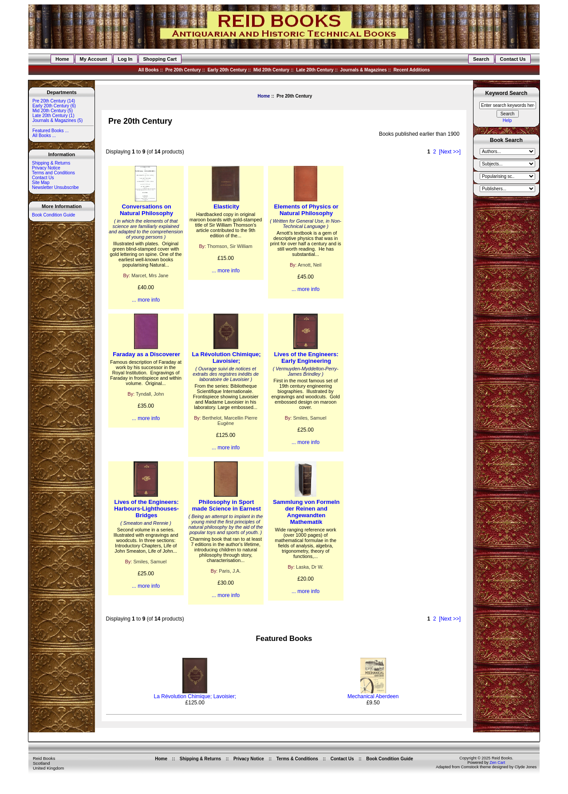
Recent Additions (412, 69)
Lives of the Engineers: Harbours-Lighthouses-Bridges (146, 509)
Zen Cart (497, 762)
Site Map (40, 182)
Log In (125, 59)
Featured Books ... (50, 130)
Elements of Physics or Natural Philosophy (306, 209)
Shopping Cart (160, 59)
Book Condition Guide (53, 214)
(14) (53, 100)
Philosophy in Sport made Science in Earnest (226, 505)
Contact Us (513, 59)
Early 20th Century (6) (54, 105)
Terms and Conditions (53, 172)
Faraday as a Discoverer (146, 354)
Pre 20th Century (183, 69)
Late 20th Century (314, 69)
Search (481, 59)
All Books (148, 69)
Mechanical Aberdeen (372, 696)
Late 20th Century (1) (53, 115)
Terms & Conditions (297, 758)
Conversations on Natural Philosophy (146, 209)
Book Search (506, 141)
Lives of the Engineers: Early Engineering (306, 357)
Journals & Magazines (363, 69)
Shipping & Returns (51, 163)
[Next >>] (450, 152)
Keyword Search (506, 93)
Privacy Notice (46, 167)
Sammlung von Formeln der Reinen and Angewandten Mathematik (306, 512)
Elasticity (226, 206)
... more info (146, 300)
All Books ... (44, 135)
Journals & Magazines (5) (57, 120)
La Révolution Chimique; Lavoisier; (226, 357)
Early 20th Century (227, 69)
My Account (93, 59)
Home (62, 59)
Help (507, 120)
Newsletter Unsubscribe (55, 187)
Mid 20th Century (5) (52, 110)
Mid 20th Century (271, 69)
